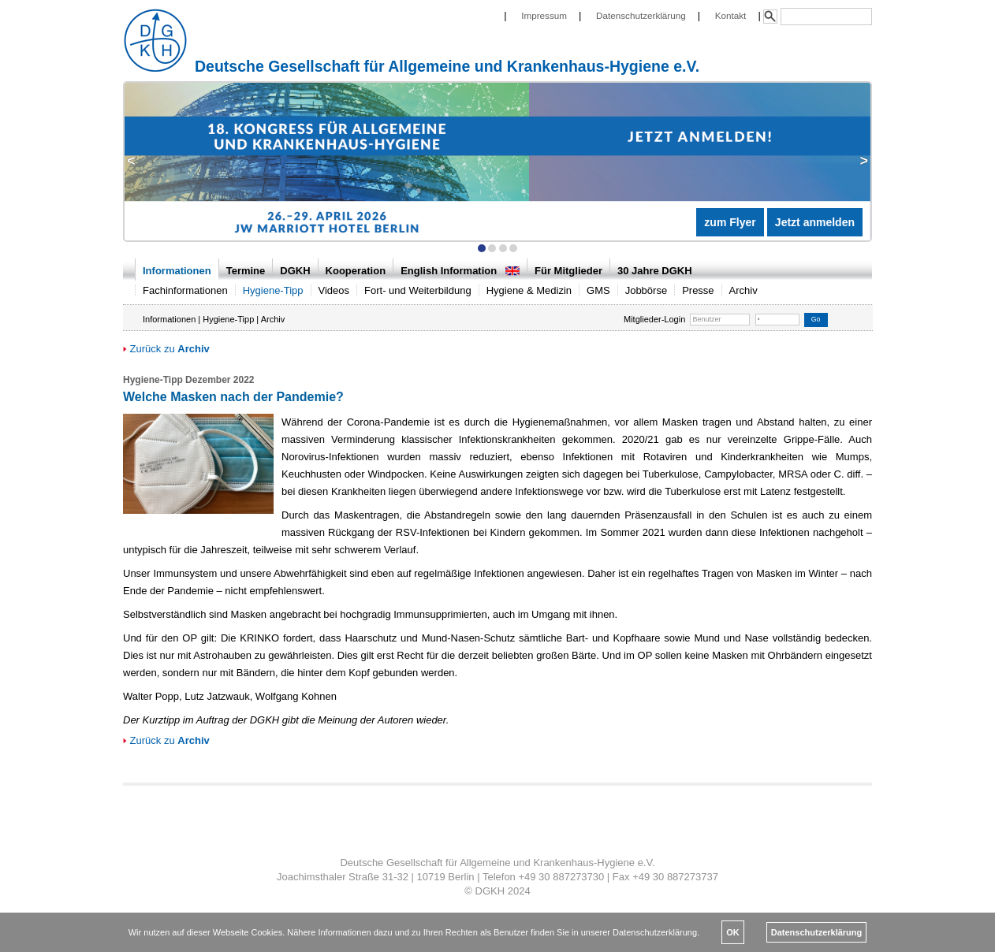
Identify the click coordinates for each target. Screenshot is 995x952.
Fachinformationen (185, 290)
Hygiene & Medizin (529, 290)
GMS (598, 290)
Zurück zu (166, 349)
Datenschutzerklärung (641, 15)
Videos (334, 290)
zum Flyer (729, 222)
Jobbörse (646, 290)
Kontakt (731, 15)
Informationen (177, 271)
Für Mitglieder (568, 271)
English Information (460, 271)
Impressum (544, 15)
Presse (698, 290)
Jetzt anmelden (815, 222)
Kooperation (356, 271)
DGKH (295, 271)
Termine (246, 271)
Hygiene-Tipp (273, 290)
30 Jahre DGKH (654, 271)
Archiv (743, 290)
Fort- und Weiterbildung (417, 290)
